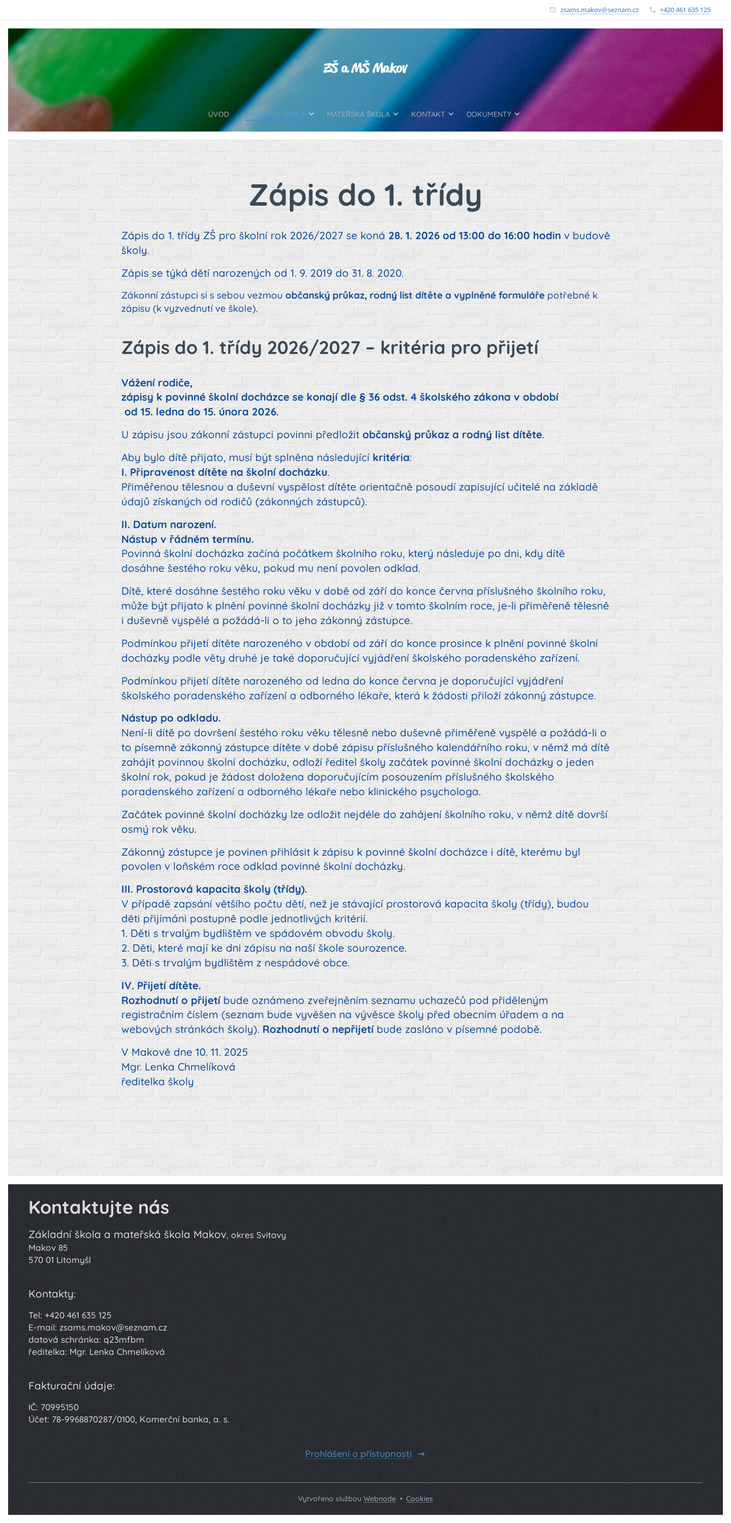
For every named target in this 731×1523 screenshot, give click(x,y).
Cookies (419, 1498)
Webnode (379, 1498)
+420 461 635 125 (685, 9)
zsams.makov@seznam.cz (599, 9)
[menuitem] (202, 113)
